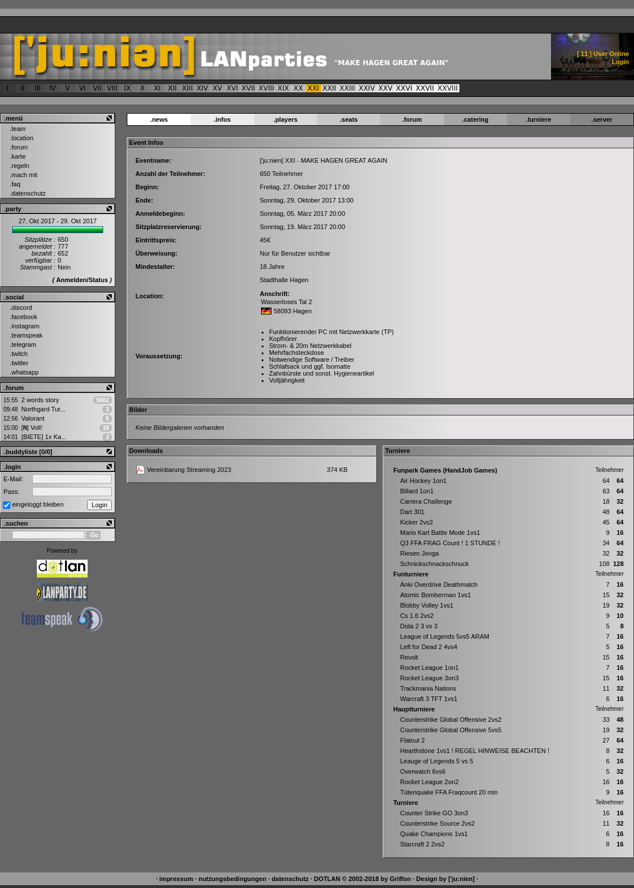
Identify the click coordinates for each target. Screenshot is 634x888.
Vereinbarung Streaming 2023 (189, 469)
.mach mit (23, 174)
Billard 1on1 (416, 491)
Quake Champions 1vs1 (433, 833)
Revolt (409, 657)
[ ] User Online (603, 53)
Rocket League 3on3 (429, 678)
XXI (313, 88)
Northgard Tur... (43, 409)
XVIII (266, 88)
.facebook (23, 316)
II (22, 88)
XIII (187, 88)
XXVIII (447, 88)
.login (12, 466)
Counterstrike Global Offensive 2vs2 (450, 719)
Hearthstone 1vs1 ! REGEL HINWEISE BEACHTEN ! (474, 750)
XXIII (347, 88)
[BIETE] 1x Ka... (43, 436)
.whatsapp (24, 372)
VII (97, 88)
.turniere (538, 119)
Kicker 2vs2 (416, 522)
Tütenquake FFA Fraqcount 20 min (448, 792)
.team (18, 128)
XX (298, 88)
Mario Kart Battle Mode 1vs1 (440, 532)
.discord (21, 307)
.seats (349, 119)
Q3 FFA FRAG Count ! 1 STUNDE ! (450, 542)
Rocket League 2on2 (429, 781)
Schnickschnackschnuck (434, 563)
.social (14, 297)
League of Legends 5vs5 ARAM (444, 636)
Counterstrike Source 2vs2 (437, 823)
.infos (222, 119)
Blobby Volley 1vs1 (426, 605)
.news (159, 119)
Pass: (11, 491)
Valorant (32, 418)
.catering (475, 119)
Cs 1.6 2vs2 (416, 615)
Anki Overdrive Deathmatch (439, 584)
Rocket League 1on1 (429, 667)
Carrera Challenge (426, 501)
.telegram (23, 344)
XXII (330, 88)
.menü (13, 118)
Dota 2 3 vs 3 (418, 626)
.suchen (16, 523)
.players (286, 119)
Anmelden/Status (82, 279)
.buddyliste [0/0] (28, 451)
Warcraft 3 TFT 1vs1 (428, 698)
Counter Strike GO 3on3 (434, 813)
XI (157, 88)
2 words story (40, 399)
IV (52, 88)
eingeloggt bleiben (37, 504)
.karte (18, 156)
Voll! (31, 427)
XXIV (366, 88)
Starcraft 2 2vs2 (422, 844)
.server (601, 119)
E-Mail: (13, 478)
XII (172, 88)
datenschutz (289, 878)
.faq (15, 184)
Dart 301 (412, 511)
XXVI (404, 88)
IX (127, 88)
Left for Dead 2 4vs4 (428, 646)
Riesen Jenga (419, 553)
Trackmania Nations (428, 688)
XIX (283, 88)
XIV (202, 88)
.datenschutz (28, 193)
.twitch (19, 353)
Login (620, 61)
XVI (232, 88)
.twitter (19, 362)
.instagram (24, 326)
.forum (19, 147)
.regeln (19, 165)
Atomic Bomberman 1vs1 (435, 594)
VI (82, 88)
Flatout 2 (412, 740)
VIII (112, 88)
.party (12, 208)
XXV (385, 88)
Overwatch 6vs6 (423, 771)
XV (217, 88)
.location (21, 137)
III (38, 88)
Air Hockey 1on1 (423, 480)
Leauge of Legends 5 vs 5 (436, 761)
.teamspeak (26, 335)
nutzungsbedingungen (232, 878)
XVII (248, 88)
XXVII (425, 88)
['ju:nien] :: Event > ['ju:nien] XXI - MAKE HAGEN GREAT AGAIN (240, 56)
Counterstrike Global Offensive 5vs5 (450, 729)
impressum (176, 878)
